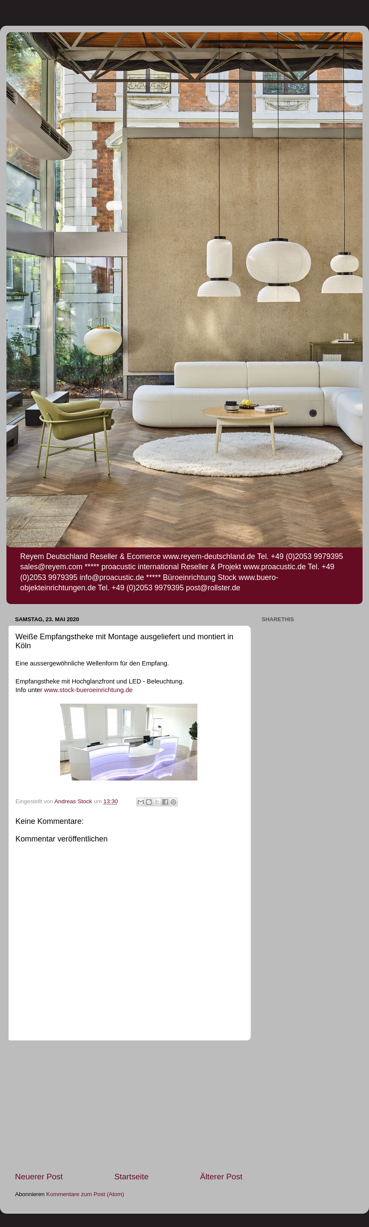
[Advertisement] (128, 1106)
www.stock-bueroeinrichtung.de (88, 689)
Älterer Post (221, 1176)
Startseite (131, 1176)
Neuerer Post (39, 1176)
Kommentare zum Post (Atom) (85, 1194)
